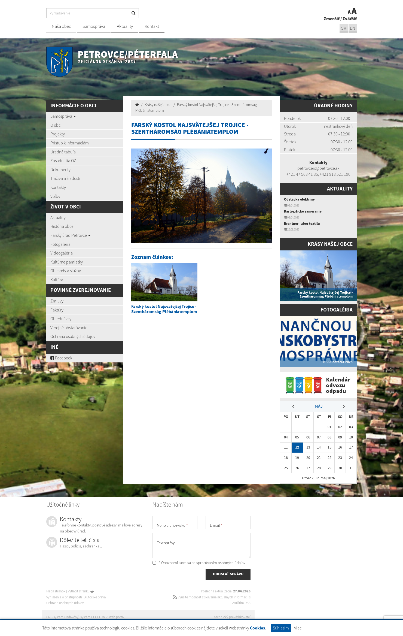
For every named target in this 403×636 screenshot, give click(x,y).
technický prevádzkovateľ (232, 617)
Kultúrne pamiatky (66, 262)
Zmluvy (56, 301)
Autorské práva (95, 597)
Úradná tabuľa (63, 152)
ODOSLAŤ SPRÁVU (228, 574)
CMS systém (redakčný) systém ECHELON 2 (77, 617)
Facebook (61, 358)
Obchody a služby (65, 270)
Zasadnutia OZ (63, 160)
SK (343, 28)
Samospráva (94, 26)
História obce (62, 226)
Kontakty (58, 187)
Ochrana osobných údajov (72, 336)
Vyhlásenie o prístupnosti (64, 597)
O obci (56, 125)
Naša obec (61, 26)
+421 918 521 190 (335, 174)
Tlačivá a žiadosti (65, 178)
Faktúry (56, 310)
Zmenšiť (332, 18)
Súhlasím (281, 628)
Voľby (55, 196)
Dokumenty (60, 169)
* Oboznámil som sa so (198, 562)
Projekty (57, 134)
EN (352, 28)
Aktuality (125, 26)
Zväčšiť (350, 18)
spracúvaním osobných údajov (220, 562)
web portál (116, 617)
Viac (297, 628)
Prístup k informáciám (69, 143)
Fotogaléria (60, 244)
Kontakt (152, 26)
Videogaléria (61, 253)
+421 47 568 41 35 (302, 174)
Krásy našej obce (158, 104)
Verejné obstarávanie (68, 327)
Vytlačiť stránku (81, 591)
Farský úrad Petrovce (70, 235)
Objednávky (60, 318)
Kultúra (56, 279)
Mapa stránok (55, 591)
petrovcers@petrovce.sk (318, 168)
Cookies (257, 628)
